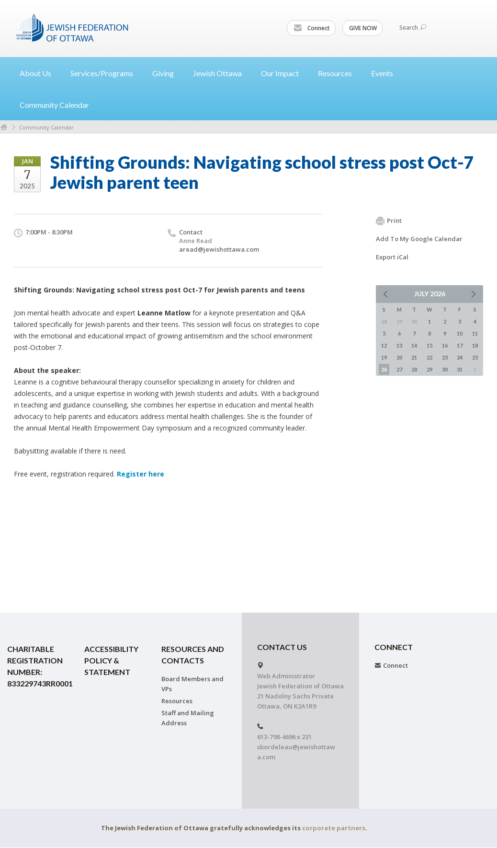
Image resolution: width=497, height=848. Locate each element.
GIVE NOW (363, 28)
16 (445, 345)
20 (399, 357)
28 (414, 369)
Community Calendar (54, 104)
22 (429, 357)
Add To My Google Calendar (419, 238)
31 (460, 369)
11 (475, 333)
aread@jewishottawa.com (219, 249)
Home (3, 127)
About (39, 73)
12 (384, 345)
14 (414, 345)
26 (384, 369)
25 (475, 357)
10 (460, 333)
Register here (140, 473)
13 (399, 345)
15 (429, 345)
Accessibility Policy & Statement (111, 660)
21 (414, 357)
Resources (176, 701)
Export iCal (392, 257)
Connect (312, 28)
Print (389, 221)
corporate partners (333, 828)
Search (412, 27)
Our (283, 73)
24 (460, 357)
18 (475, 345)
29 (429, 369)
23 (445, 357)
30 (445, 369)
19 (384, 357)
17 (460, 345)
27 (399, 369)
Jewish (221, 73)
